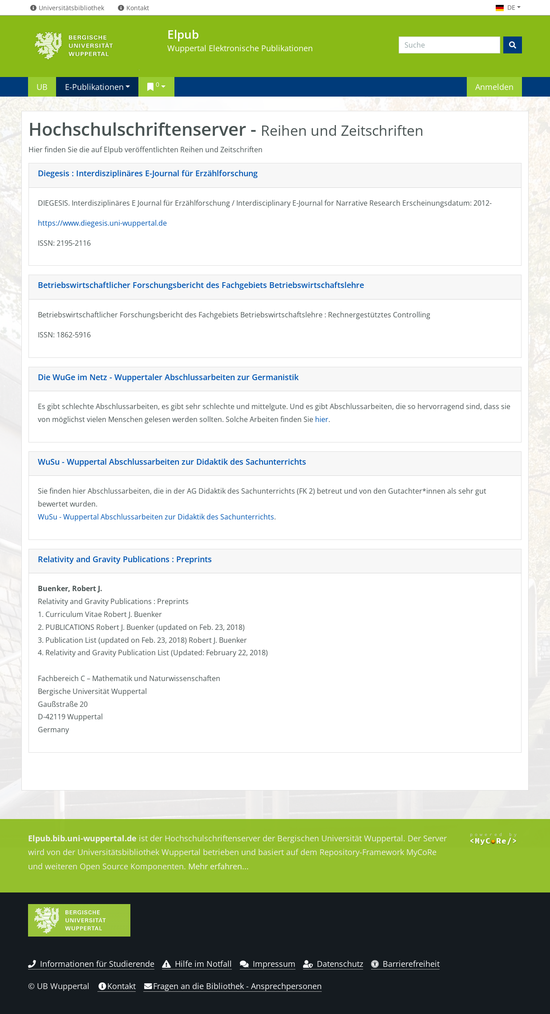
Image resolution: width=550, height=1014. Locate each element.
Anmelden (494, 86)
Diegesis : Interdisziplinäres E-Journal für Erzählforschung (148, 173)
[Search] (449, 45)
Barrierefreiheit (405, 963)
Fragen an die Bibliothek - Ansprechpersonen (232, 986)
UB (42, 86)
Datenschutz (333, 963)
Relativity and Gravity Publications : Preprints (125, 559)
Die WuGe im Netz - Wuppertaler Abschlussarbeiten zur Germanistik (168, 377)
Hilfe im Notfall (197, 963)
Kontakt (116, 986)
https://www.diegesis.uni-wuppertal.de (102, 223)
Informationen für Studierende (91, 963)
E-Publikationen (94, 86)
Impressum (267, 963)
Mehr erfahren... (218, 866)
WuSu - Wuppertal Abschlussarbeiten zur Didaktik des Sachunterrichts (172, 461)
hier (321, 419)
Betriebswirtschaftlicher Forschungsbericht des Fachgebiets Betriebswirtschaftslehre (201, 285)
